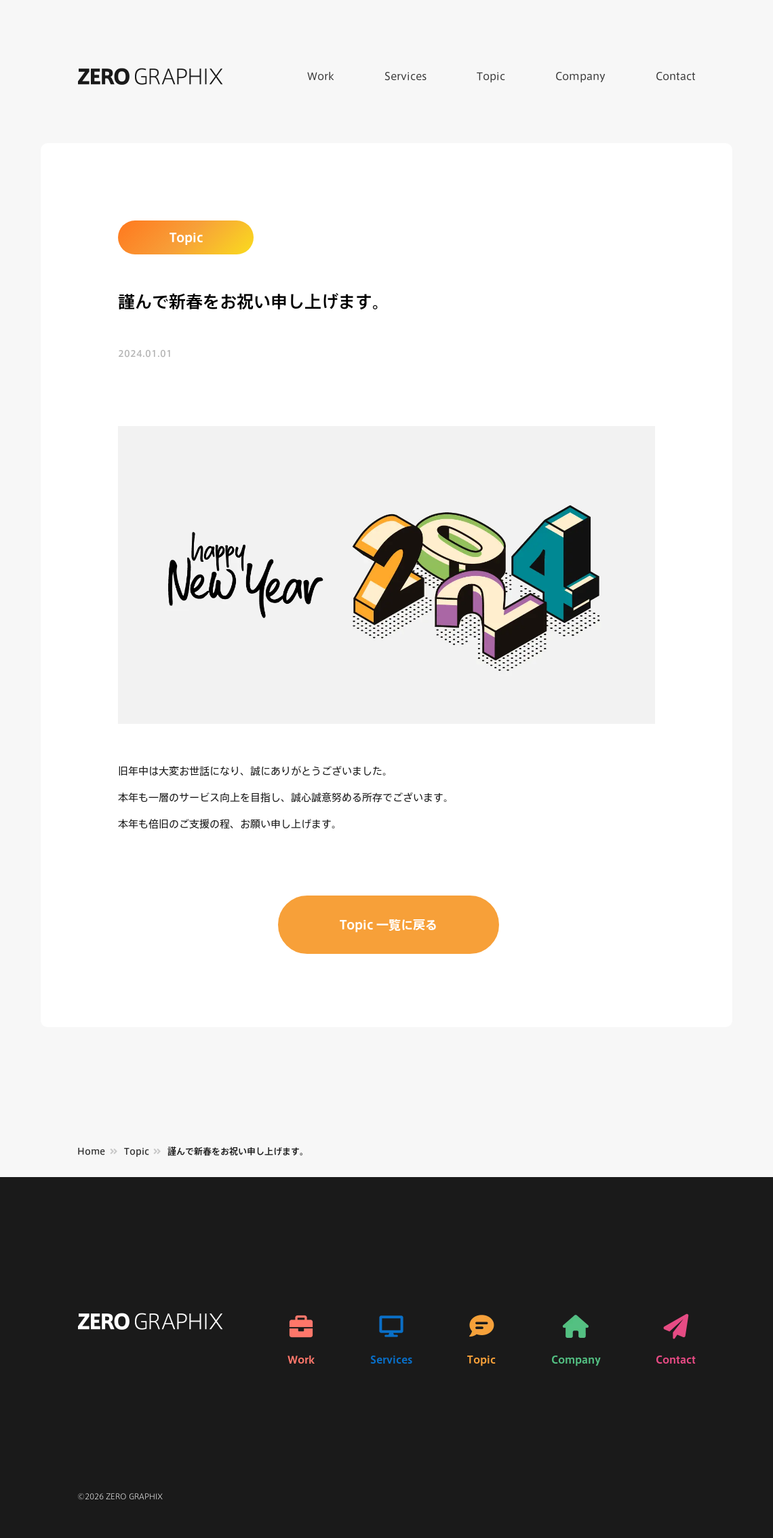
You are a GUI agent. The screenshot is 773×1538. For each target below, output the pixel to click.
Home (91, 1151)
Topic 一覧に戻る (388, 925)
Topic (491, 76)
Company (580, 76)
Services (405, 76)
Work (320, 76)
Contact (676, 76)
